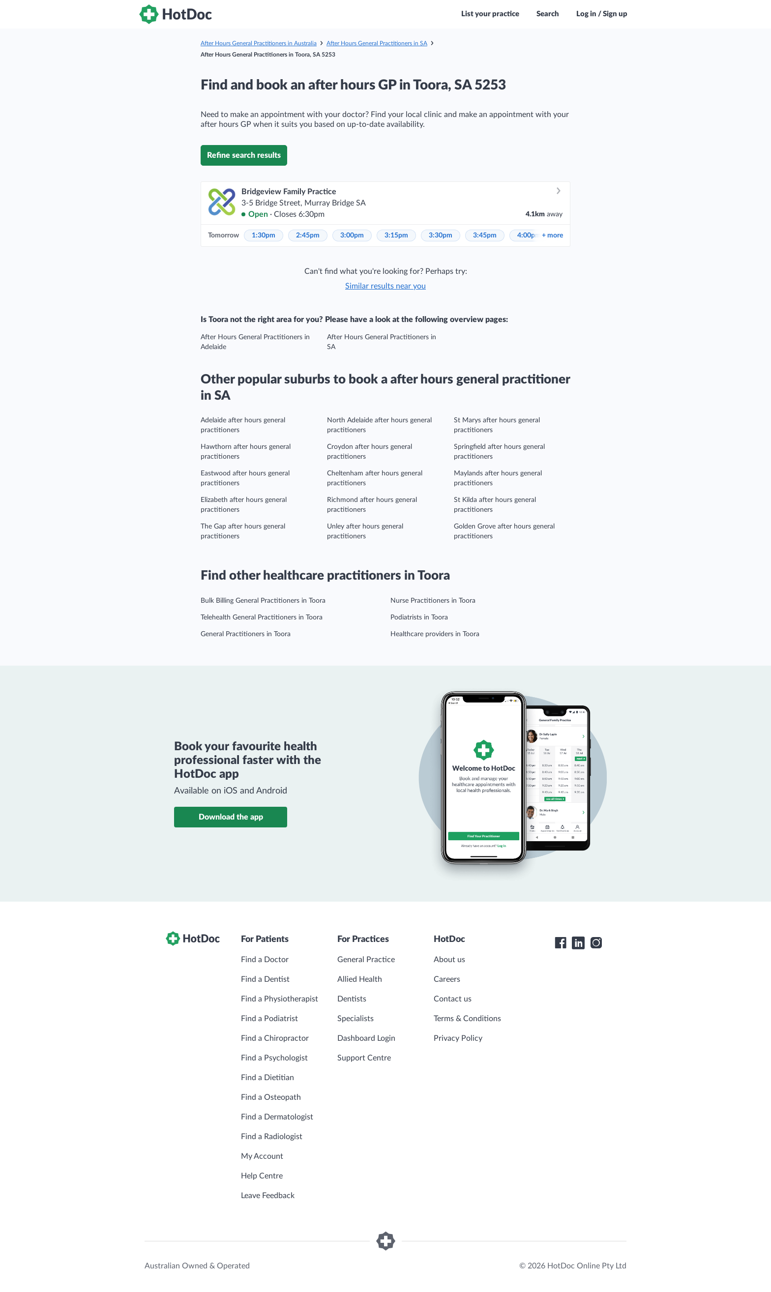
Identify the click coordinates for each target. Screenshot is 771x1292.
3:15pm (396, 235)
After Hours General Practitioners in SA (376, 43)
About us (449, 960)
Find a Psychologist (274, 1058)
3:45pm (485, 235)
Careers (447, 979)
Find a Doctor (265, 960)
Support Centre (364, 1058)
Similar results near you (385, 286)
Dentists (351, 999)
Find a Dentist (265, 979)
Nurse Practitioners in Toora (432, 600)
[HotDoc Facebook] (560, 943)
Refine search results (244, 155)
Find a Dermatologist (277, 1117)
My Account (262, 1156)
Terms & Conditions (467, 1019)
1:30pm (263, 235)
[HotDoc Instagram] (596, 943)
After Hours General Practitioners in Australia (259, 43)
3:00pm (352, 235)
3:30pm (440, 235)
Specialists (355, 1019)
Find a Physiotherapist (279, 999)
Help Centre (262, 1176)
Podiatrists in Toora (419, 617)
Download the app (231, 817)
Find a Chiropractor (275, 1038)
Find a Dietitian (267, 1078)
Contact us (453, 999)
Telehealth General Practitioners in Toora (262, 617)
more (552, 235)
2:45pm (308, 235)
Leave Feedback (268, 1196)
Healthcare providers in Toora (434, 634)
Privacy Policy (458, 1038)
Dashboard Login (366, 1038)
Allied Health (359, 979)
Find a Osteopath (271, 1097)
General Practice (366, 960)
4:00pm (529, 235)
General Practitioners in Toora (246, 634)
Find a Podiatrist (269, 1019)
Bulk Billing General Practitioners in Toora (263, 600)
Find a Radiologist (271, 1137)
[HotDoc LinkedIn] (578, 943)
